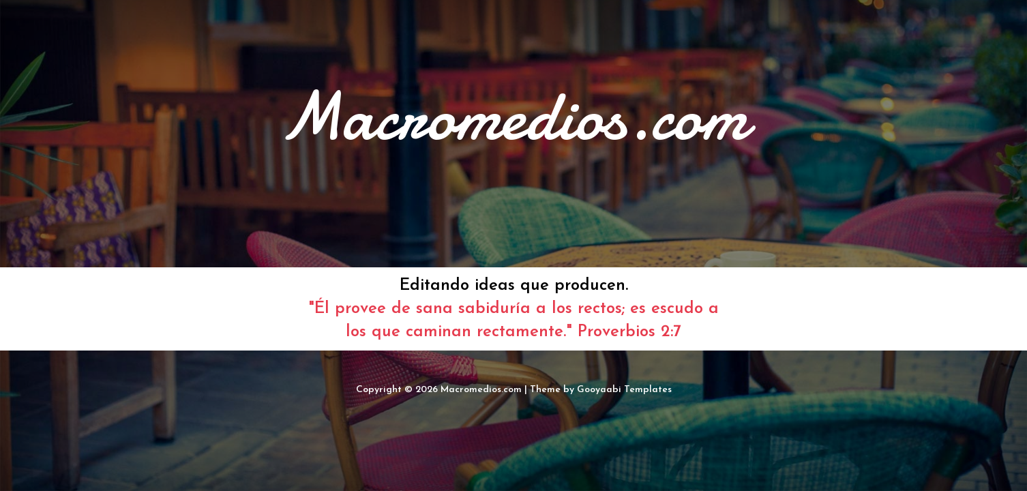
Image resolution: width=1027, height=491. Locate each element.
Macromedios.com (481, 390)
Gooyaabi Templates (624, 390)
